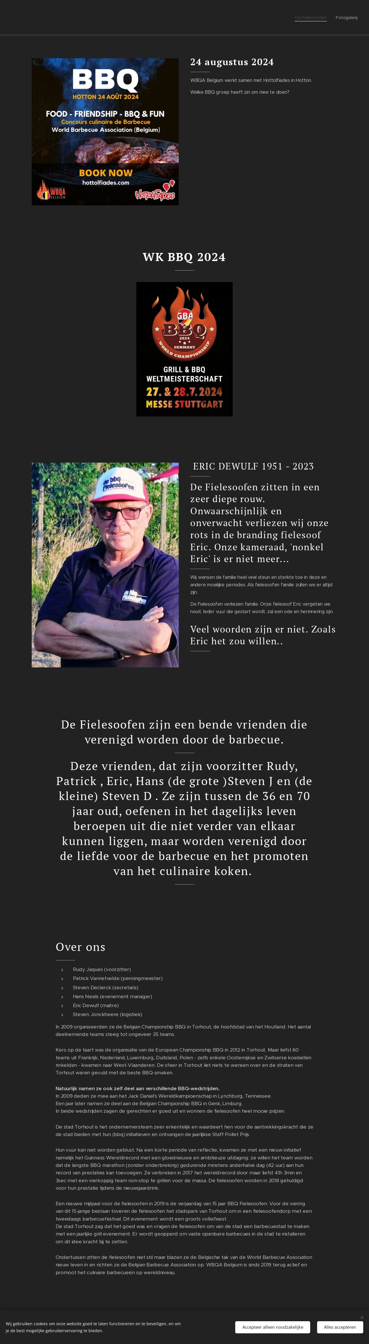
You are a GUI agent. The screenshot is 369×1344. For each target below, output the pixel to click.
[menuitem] (312, 17)
